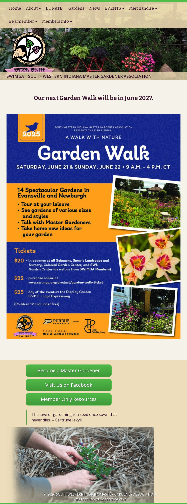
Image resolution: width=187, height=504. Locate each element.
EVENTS (114, 8)
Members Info (57, 21)
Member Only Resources (69, 399)
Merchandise (143, 8)
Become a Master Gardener (68, 370)
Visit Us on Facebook (68, 385)
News (94, 8)
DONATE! (55, 8)
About (33, 8)
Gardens (76, 8)
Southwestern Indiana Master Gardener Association (106, 494)
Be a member (23, 21)
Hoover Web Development (107, 499)
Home (15, 8)
